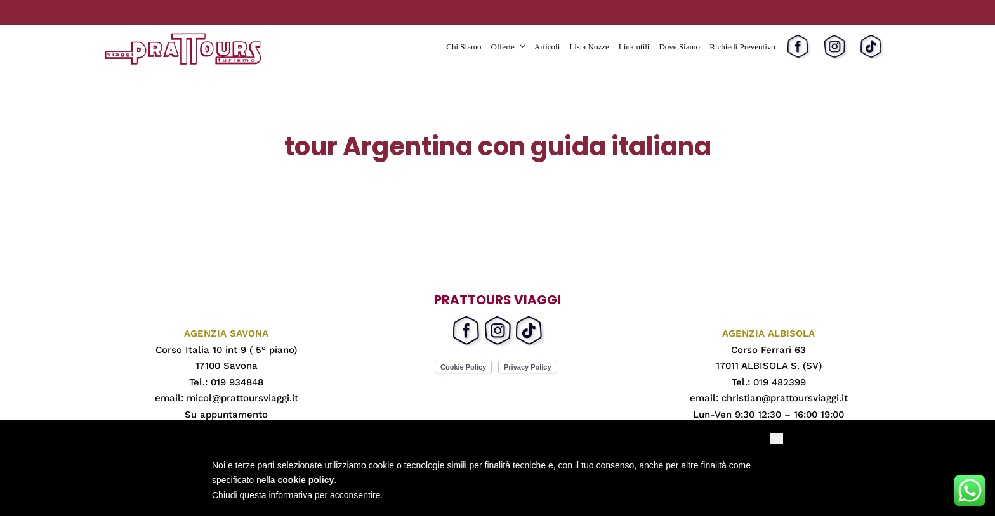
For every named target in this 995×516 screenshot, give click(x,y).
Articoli (547, 46)
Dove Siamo (679, 46)
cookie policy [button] (306, 480)
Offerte (503, 46)
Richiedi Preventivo (742, 46)
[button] (776, 438)
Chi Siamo (463, 46)
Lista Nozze (589, 46)
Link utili (634, 46)
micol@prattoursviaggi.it (242, 398)
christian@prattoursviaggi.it (785, 398)
